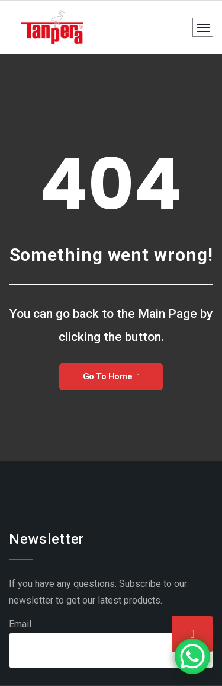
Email (20, 624)
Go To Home (111, 376)
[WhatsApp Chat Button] (192, 656)
